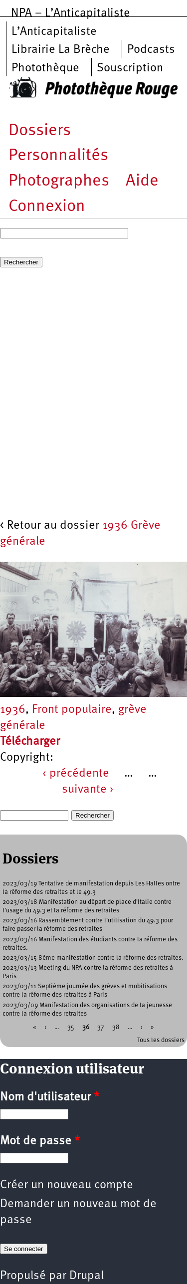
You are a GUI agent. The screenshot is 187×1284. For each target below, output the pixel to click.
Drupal (86, 1276)
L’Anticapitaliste (54, 32)
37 (100, 1027)
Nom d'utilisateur (49, 1097)
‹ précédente (75, 774)
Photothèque (45, 68)
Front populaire (72, 710)
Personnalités (58, 156)
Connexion (46, 207)
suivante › (88, 790)
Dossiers (39, 131)
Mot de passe (40, 1141)
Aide (142, 181)
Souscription (130, 68)
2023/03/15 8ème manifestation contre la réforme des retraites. (93, 958)
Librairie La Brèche (60, 50)
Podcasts (151, 50)
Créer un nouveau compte (66, 1185)
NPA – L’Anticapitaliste (70, 13)
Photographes (58, 181)
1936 (12, 710)
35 (70, 1027)
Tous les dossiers (161, 1040)
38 (116, 1027)
